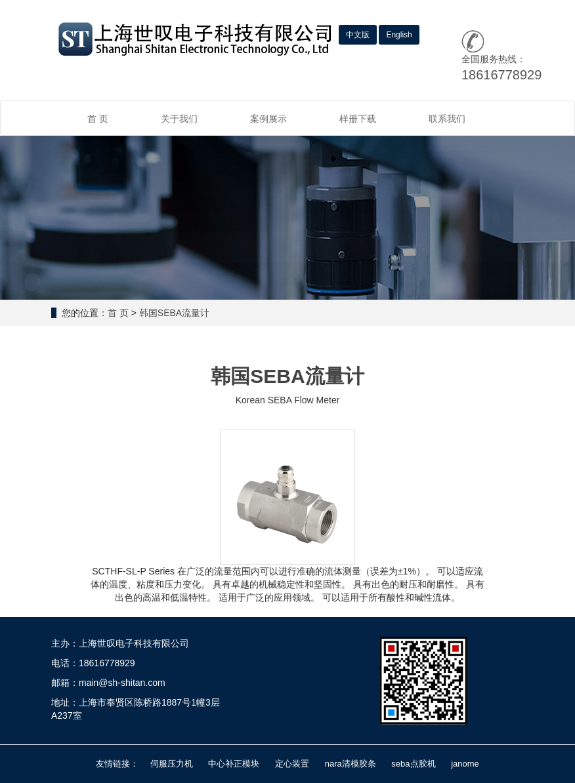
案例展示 (268, 118)
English (399, 34)
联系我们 (447, 118)
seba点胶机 (413, 764)
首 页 (97, 118)
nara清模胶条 (350, 764)
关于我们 (179, 118)
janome (465, 764)
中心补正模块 (233, 764)
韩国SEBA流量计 (174, 313)
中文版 (358, 34)
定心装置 (292, 764)
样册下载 (357, 118)
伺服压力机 (171, 764)
